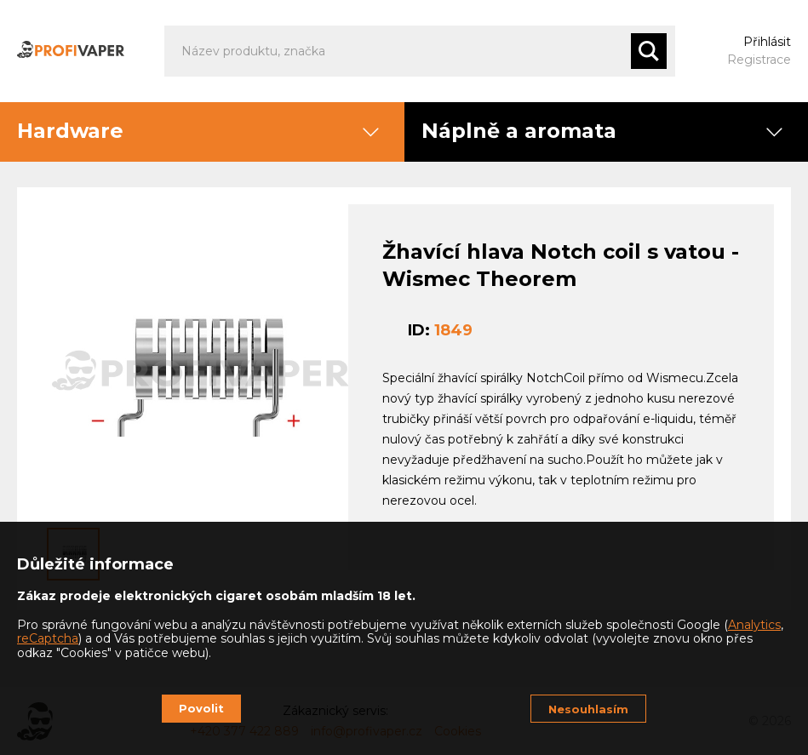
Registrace (759, 59)
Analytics (754, 624)
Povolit (201, 708)
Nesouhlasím (588, 709)
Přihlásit (767, 41)
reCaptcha (47, 638)
